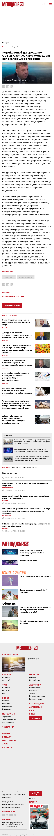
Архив (5, 744)
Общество (6, 680)
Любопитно (35, 685)
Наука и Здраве (36, 703)
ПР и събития (34, 680)
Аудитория (6, 794)
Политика (6, 677)
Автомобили (35, 707)
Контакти (7, 747)
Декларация (6, 797)
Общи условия (7, 802)
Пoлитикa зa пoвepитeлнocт (13, 804)
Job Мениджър (8, 722)
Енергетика (7, 706)
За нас (4, 792)
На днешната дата (37, 696)
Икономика (6, 709)
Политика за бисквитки (11, 807)
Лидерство (6, 716)
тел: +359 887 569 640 (10, 827)
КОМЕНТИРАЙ (12, 306)
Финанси (5, 701)
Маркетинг (34, 674)
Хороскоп (33, 693)
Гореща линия (9, 740)
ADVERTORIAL (8, 435)
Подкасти (7, 737)
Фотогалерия (35, 687)
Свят (4, 685)
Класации (33, 690)
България (5, 42)
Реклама (32, 677)
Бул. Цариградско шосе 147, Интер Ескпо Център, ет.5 (12, 823)
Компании (6, 703)
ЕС (3, 693)
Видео (32, 714)
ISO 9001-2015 (19, 794)
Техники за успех (9, 719)
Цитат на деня (35, 699)
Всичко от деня (10, 654)
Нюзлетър (36, 718)
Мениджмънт (8, 714)
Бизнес (5, 698)
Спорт (32, 710)
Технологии (8, 727)
